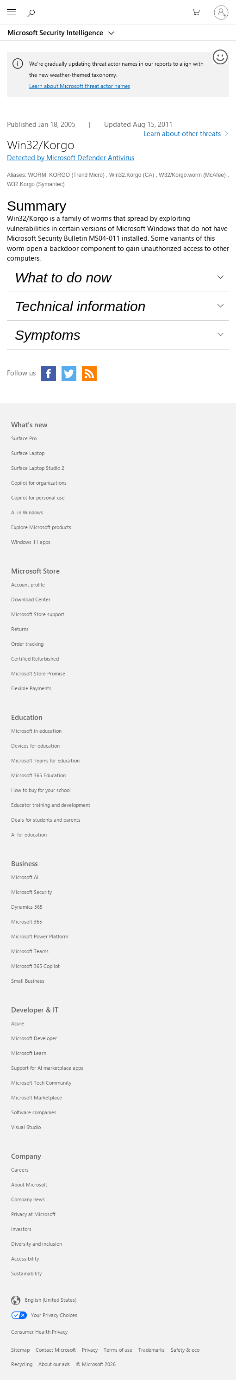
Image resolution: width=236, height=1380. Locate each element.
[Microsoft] (117, 6)
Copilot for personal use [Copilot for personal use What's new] (38, 497)
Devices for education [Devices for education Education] (35, 745)
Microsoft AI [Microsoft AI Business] (24, 877)
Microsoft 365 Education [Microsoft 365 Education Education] (38, 775)
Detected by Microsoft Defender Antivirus (70, 157)
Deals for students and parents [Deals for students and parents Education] (46, 819)
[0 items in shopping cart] (199, 12)
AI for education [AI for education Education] (29, 834)
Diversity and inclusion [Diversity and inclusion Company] (36, 1243)
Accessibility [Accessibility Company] (25, 1258)
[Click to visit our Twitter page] (69, 373)
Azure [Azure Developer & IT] (17, 1023)
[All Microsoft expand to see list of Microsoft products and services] (11, 12)
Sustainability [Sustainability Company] (26, 1273)
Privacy (90, 1349)
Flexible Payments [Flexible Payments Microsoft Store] (31, 688)
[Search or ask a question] (32, 12)
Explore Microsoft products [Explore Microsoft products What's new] (41, 527)
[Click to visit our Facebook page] (48, 373)
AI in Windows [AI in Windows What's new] (27, 512)
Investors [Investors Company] (21, 1228)
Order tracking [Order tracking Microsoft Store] (27, 643)
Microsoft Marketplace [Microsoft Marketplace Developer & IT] (36, 1097)
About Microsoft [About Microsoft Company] (29, 1184)
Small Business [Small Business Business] (27, 980)
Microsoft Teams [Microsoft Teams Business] (30, 951)
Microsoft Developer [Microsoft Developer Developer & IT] (34, 1038)
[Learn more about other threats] (186, 134)
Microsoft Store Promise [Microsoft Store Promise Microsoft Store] (38, 673)
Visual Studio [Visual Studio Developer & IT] (26, 1127)
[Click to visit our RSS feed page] (89, 373)
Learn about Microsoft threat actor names (79, 85)
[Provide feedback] (220, 57)
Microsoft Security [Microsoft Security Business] (31, 891)
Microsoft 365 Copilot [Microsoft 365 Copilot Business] (35, 965)
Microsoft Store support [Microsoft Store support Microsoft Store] (37, 614)
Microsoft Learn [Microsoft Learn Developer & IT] (28, 1052)
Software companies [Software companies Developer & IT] (33, 1112)
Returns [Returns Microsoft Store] (20, 628)
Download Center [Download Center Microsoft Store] (30, 599)
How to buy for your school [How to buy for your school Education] (41, 790)
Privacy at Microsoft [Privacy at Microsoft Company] (33, 1214)
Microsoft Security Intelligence (56, 32)
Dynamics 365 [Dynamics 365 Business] (27, 906)
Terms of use (118, 1349)
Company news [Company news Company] (28, 1199)
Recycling (21, 1364)
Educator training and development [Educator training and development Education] (50, 804)
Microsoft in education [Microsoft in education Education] (36, 730)
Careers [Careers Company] (20, 1169)
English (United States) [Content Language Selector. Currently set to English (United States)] (50, 1299)
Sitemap (20, 1349)
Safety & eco (185, 1349)
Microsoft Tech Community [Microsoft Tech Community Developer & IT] (41, 1082)
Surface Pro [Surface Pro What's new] (24, 438)
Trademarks (151, 1349)
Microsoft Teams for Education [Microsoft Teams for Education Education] (45, 760)
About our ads (54, 1364)
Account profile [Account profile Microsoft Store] (28, 584)
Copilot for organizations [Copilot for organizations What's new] (39, 482)
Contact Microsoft (56, 1349)
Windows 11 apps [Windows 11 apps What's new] (30, 541)
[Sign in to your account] (221, 12)
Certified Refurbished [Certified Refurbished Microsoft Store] (35, 658)
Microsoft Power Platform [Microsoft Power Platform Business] (39, 936)
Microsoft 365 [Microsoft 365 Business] (26, 921)
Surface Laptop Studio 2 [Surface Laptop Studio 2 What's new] (37, 467)
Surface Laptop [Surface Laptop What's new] (27, 453)
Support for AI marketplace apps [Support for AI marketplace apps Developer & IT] (47, 1067)
